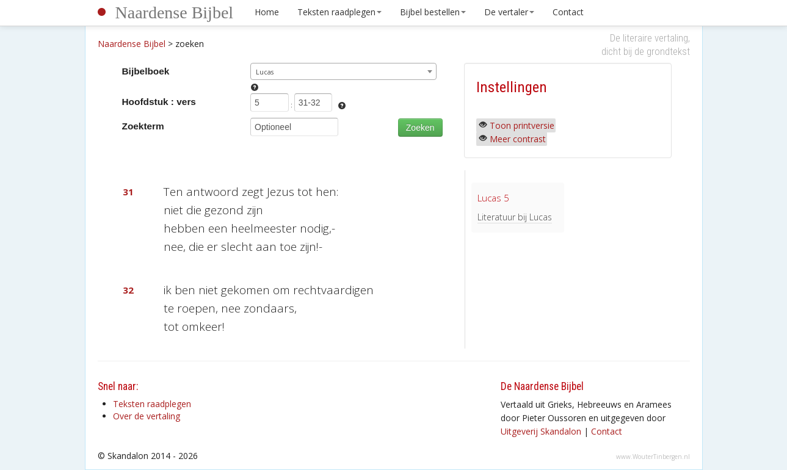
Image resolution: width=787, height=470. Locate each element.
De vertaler (509, 12)
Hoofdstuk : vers (159, 101)
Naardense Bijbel (174, 12)
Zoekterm (143, 126)
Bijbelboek (146, 71)
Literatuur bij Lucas (514, 217)
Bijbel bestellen (433, 12)
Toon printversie (522, 125)
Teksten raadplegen (339, 12)
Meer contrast (518, 139)
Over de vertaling (146, 416)
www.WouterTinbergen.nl (653, 456)
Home (267, 12)
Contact (568, 12)
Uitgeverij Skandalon (541, 431)
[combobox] (343, 71)
